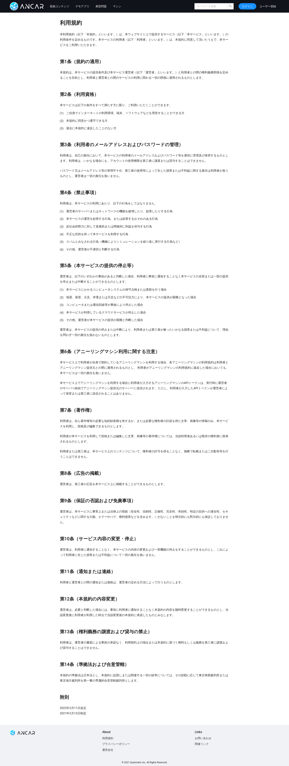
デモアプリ (82, 6)
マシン (117, 6)
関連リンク (202, 743)
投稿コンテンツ (59, 6)
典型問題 (101, 6)
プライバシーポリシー (116, 743)
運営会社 (107, 749)
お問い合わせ (203, 738)
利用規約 (107, 738)
